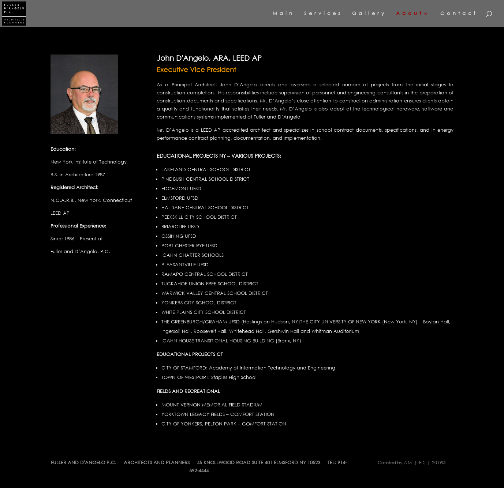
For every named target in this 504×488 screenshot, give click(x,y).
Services (323, 13)
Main (284, 13)
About (409, 13)
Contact (459, 13)
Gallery (369, 13)
